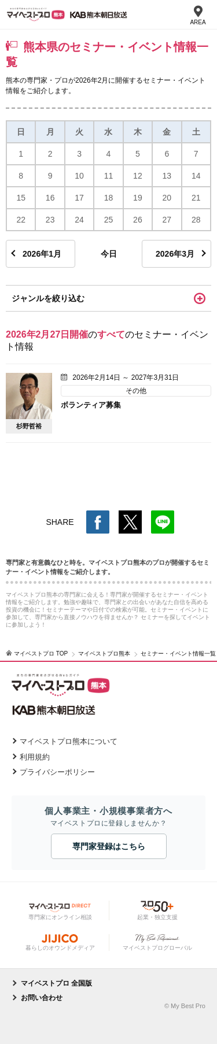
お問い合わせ (41, 998)
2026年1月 (42, 253)
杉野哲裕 (29, 426)
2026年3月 (175, 253)
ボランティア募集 (91, 405)
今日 (109, 253)
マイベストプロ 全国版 (56, 983)
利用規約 (35, 757)
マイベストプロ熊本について (68, 741)
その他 (136, 391)
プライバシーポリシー (57, 772)
